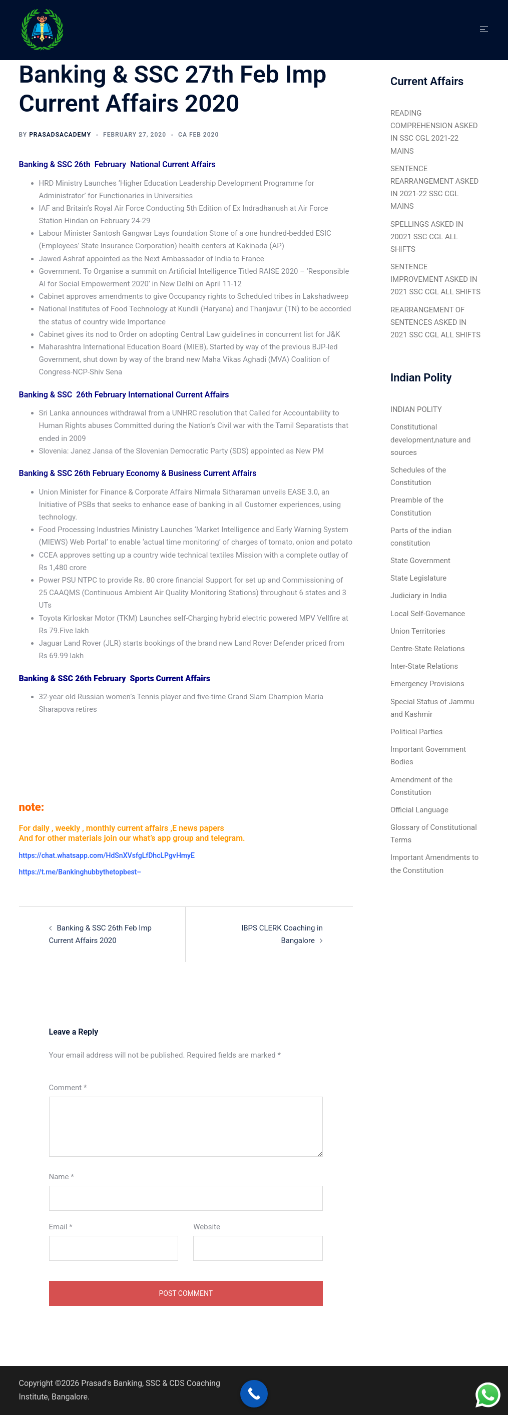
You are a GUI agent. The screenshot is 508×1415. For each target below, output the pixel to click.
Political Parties (416, 731)
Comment (68, 1087)
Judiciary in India (418, 595)
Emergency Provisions (427, 683)
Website (206, 1226)
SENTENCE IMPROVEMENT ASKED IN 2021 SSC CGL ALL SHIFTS (435, 279)
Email (61, 1226)
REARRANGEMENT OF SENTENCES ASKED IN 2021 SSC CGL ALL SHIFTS (435, 322)
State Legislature (418, 578)
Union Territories (417, 631)
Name (61, 1176)
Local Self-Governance (427, 613)
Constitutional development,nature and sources (430, 439)
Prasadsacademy (60, 134)
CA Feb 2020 (198, 134)
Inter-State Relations (424, 666)
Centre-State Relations (427, 648)
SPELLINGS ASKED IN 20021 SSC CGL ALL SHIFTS (426, 237)
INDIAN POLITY (416, 409)
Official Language (419, 809)
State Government (420, 560)
